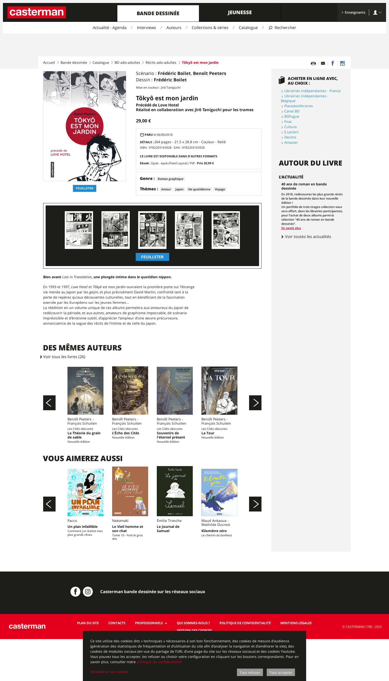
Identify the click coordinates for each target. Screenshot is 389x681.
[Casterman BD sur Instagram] (342, 63)
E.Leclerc (291, 132)
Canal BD (291, 111)
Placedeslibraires (298, 105)
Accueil (49, 62)
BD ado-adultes (127, 62)
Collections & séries (210, 27)
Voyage (220, 189)
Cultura (290, 126)
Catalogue (248, 27)
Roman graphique (170, 179)
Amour (166, 189)
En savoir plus (291, 228)
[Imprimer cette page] (313, 63)
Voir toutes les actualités (306, 236)
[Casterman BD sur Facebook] (75, 634)
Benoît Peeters (209, 73)
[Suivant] (255, 413)
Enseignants (353, 12)
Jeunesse (240, 12)
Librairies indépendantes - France (312, 90)
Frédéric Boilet (174, 73)
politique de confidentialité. (160, 661)
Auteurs (173, 27)
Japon (179, 189)
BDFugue (291, 116)
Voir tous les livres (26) (64, 356)
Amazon (291, 142)
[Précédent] (49, 413)
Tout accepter (280, 672)
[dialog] (194, 656)
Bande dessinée (158, 13)
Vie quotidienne (199, 189)
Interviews (146, 27)
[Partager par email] (323, 63)
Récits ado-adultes (161, 62)
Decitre (290, 137)
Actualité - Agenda (110, 27)
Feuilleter (84, 188)
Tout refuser (250, 672)
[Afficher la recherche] (282, 27)
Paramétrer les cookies (109, 671)
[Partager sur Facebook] (332, 63)
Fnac (288, 121)
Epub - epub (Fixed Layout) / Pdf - (182, 163)
